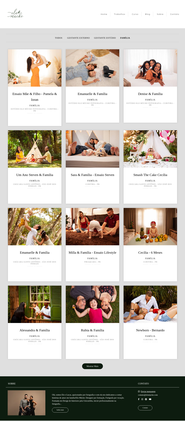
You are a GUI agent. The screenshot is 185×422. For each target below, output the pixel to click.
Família (125, 38)
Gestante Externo (78, 38)
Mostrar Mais (92, 366)
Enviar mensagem (148, 392)
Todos (58, 38)
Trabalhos (119, 14)
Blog (147, 14)
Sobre (160, 14)
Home (104, 14)
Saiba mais (60, 410)
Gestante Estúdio (105, 38)
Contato (174, 14)
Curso (135, 14)
